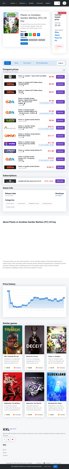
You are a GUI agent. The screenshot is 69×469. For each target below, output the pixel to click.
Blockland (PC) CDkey (55, 403)
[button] (64, 3)
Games (13, 3)
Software (22, 3)
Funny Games (21, 203)
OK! (55, 466)
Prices (7, 63)
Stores (5, 452)
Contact (5, 455)
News (4, 450)
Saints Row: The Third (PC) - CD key (34, 403)
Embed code (24, 43)
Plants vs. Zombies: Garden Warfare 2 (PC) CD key (56, 356)
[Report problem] (56, 49)
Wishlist (59, 46)
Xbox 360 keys (33, 39)
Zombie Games (10, 207)
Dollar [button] (39, 463)
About (16, 63)
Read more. (47, 466)
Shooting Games (47, 203)
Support (48, 3)
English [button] (48, 463)
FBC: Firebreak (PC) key (11, 356)
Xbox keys (41, 39)
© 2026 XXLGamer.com (19, 463)
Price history (27, 63)
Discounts (40, 3)
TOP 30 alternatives (42, 63)
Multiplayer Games (34, 203)
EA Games (58, 195)
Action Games (10, 203)
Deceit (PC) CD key (32, 356)
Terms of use (57, 463)
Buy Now (60, 77)
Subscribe (60, 181)
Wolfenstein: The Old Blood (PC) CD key (12, 403)
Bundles (31, 3)
